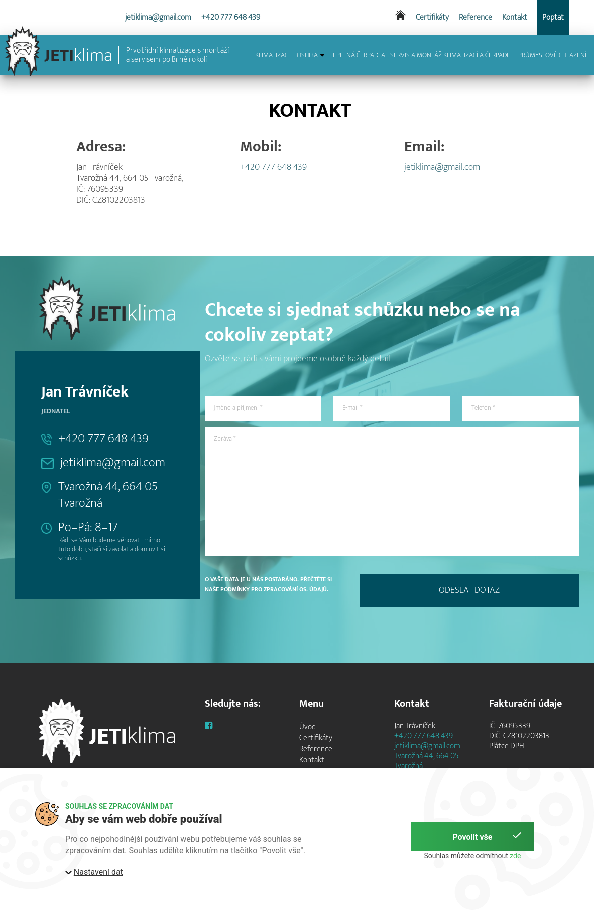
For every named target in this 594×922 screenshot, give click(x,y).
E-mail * (352, 408)
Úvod (307, 727)
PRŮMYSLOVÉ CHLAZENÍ (552, 55)
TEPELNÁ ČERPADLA (357, 55)
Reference (475, 17)
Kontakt (514, 17)
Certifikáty (432, 17)
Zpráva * (224, 439)
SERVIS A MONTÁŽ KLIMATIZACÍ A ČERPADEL (451, 55)
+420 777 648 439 (230, 17)
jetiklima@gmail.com (158, 17)
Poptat (553, 17)
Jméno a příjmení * (238, 408)
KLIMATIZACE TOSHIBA (289, 55)
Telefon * (483, 408)
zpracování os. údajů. (296, 589)
